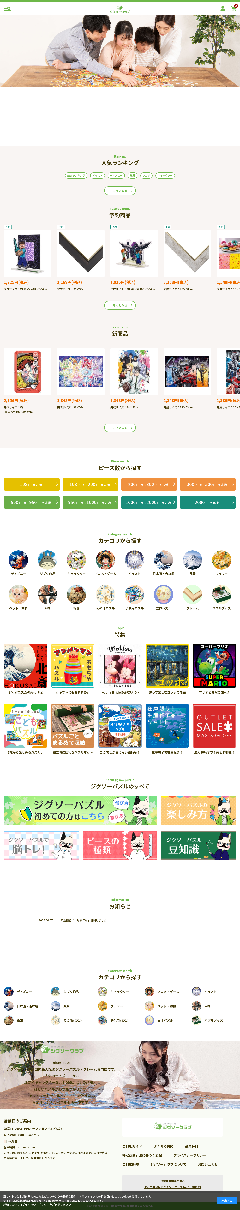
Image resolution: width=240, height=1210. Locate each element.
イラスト (98, 175)
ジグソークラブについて (168, 1164)
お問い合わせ (208, 1164)
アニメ (146, 175)
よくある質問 (163, 1146)
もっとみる (120, 191)
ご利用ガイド (132, 1146)
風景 (132, 175)
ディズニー (116, 175)
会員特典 (191, 1146)
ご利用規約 (130, 1164)
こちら (35, 1135)
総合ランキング (76, 175)
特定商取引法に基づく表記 (142, 1155)
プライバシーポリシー (189, 1155)
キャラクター (165, 175)
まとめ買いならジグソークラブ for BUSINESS (172, 1187)
